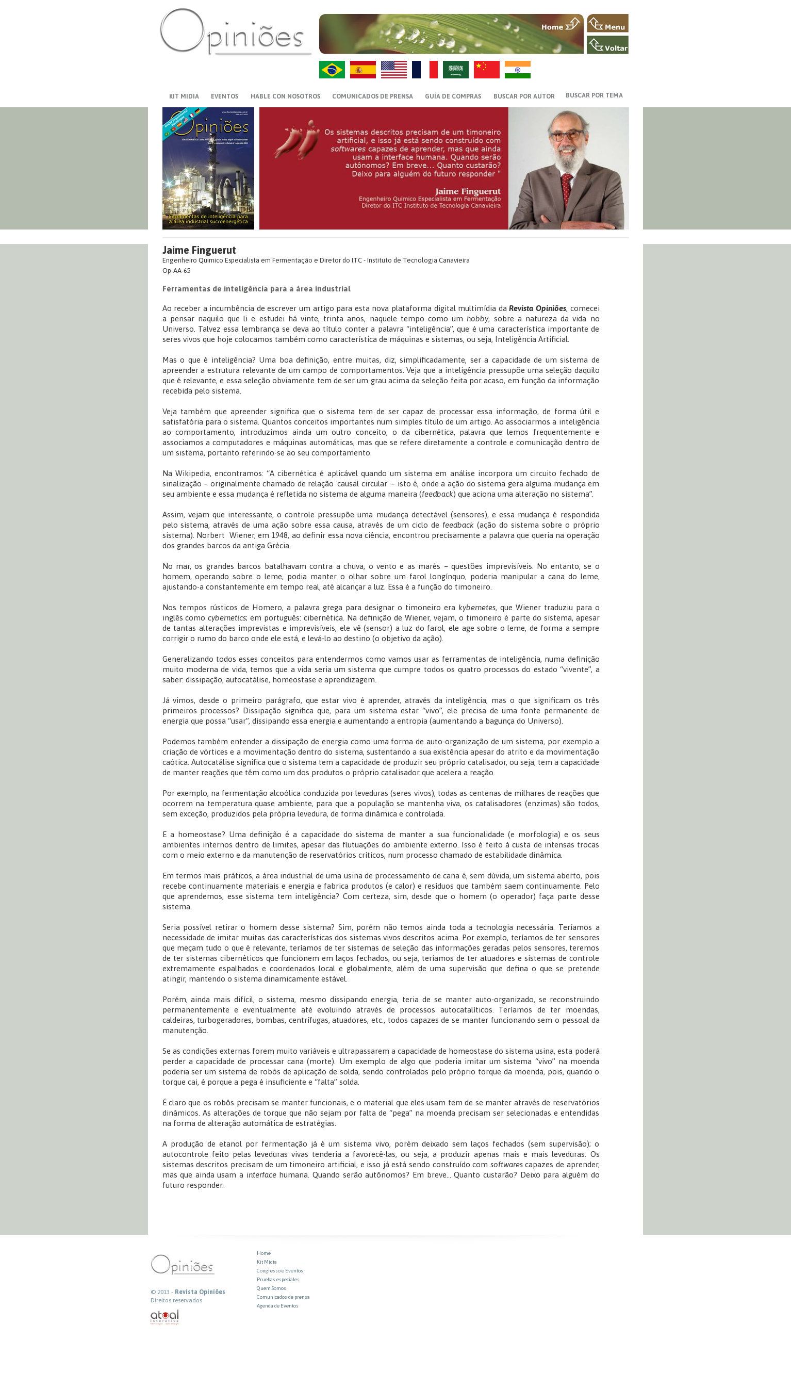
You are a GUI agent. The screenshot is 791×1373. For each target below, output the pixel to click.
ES (363, 69)
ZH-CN (487, 69)
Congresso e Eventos (280, 1270)
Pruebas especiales (278, 1279)
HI (518, 69)
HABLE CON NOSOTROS (285, 96)
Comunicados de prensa (372, 96)
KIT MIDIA (184, 96)
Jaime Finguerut (199, 250)
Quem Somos (271, 1288)
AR (456, 69)
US (394, 69)
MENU (608, 23)
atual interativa (165, 1318)
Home (264, 1253)
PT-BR (332, 69)
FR (425, 69)
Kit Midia (267, 1262)
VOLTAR (608, 45)
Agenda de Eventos (278, 1306)
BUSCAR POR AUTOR (524, 96)
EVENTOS (224, 96)
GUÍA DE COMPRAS (453, 96)
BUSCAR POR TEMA (594, 95)
